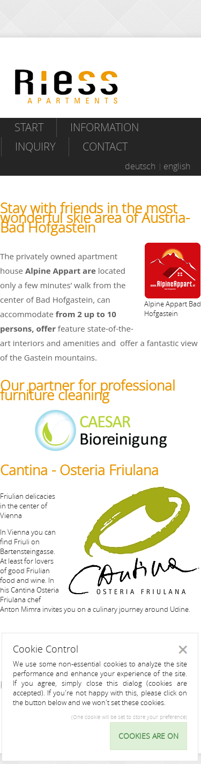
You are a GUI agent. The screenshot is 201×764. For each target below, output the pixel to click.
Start (28, 127)
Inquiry (35, 146)
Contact (105, 146)
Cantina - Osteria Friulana (79, 470)
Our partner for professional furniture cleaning (87, 390)
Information (104, 127)
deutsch (140, 166)
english (176, 166)
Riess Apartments (66, 86)
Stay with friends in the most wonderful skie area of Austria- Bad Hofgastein (95, 218)
